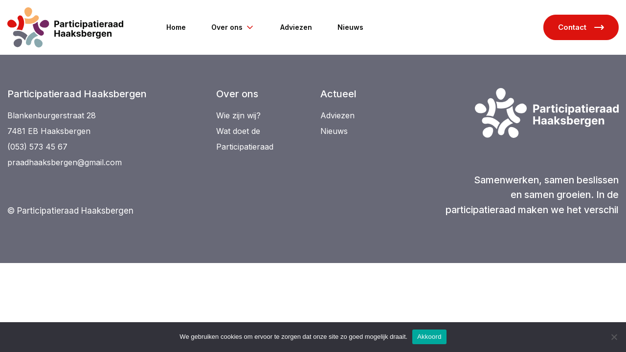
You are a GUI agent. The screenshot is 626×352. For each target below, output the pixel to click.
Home (176, 27)
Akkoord (429, 336)
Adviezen (296, 27)
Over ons (233, 27)
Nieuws (350, 27)
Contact (581, 27)
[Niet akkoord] (614, 337)
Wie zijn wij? (238, 115)
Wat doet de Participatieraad (244, 139)
